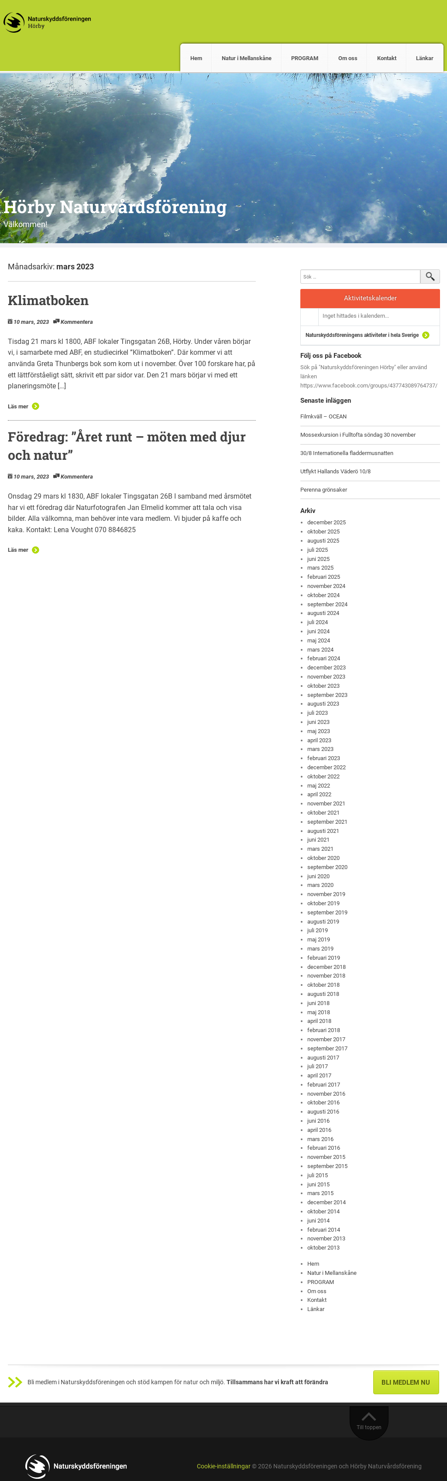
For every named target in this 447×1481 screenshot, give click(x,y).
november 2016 (326, 1093)
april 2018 (319, 1021)
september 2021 (327, 822)
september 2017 (327, 1048)
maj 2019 (318, 939)
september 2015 (327, 1166)
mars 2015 (320, 1193)
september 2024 (327, 604)
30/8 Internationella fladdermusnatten (346, 453)
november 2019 (326, 894)
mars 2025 (320, 567)
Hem (196, 58)
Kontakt (386, 58)
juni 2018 (318, 1003)
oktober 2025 (323, 531)
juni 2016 (318, 1121)
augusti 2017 (323, 1057)
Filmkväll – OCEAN (323, 416)
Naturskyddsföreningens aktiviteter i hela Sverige (362, 335)
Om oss (348, 58)
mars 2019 (320, 948)
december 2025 (326, 522)
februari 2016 (323, 1148)
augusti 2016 (323, 1111)
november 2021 (326, 803)
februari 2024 (323, 658)
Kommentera (77, 322)
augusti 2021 (323, 831)
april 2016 (319, 1130)
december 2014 (326, 1202)
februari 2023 (323, 758)
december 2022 (326, 767)
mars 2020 (320, 885)
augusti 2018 (323, 994)
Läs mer (18, 406)
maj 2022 (318, 785)
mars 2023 (320, 749)
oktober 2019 (323, 903)
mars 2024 (320, 649)
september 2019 (327, 912)
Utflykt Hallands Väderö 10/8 (335, 471)
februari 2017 (323, 1084)
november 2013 (326, 1238)
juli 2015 (317, 1175)
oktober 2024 (323, 595)
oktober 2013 (323, 1247)
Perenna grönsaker (323, 489)
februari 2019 (323, 957)
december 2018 (326, 967)
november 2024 (326, 586)
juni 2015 (318, 1184)
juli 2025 (317, 550)
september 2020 (327, 867)
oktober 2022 (323, 776)
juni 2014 (318, 1220)
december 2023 (326, 667)
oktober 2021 (323, 812)
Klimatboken (48, 300)
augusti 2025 (323, 540)
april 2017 (319, 1075)
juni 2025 (318, 559)
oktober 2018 (323, 985)
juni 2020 (318, 876)
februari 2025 (323, 577)
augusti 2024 (323, 613)
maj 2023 (318, 731)
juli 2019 (317, 930)
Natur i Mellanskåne (247, 58)
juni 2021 (318, 839)
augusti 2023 (323, 703)
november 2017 (326, 1039)
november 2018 (326, 975)
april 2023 (319, 740)
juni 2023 (318, 722)
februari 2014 (323, 1229)
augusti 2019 (323, 921)
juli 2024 (317, 622)
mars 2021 (320, 849)
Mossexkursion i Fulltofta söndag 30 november (358, 434)
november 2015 (326, 1157)
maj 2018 (318, 1012)
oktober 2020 (323, 858)
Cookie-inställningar (224, 1466)
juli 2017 (317, 1066)
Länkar (424, 58)
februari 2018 (323, 1030)
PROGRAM (304, 58)
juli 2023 (317, 713)
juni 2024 (318, 631)
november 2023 (326, 676)
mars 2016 (320, 1139)
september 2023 (327, 695)
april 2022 (319, 794)
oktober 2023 (323, 686)
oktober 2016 (323, 1102)
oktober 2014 (323, 1211)
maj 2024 (318, 640)
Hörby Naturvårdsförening (115, 206)
